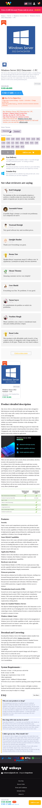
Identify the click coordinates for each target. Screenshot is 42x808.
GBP (12, 139)
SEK (17, 143)
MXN (18, 139)
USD (3, 139)
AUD (33, 139)
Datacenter (6, 131)
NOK (27, 143)
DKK (22, 143)
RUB (23, 139)
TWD (28, 139)
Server (9, 16)
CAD (3, 143)
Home (3, 16)
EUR (8, 139)
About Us (21, 794)
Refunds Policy (21, 791)
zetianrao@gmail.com (10, 773)
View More (36, 695)
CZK (8, 143)
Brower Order (21, 784)
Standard (17, 131)
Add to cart (28, 152)
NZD (8, 147)
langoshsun (29, 773)
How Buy (21, 781)
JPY (12, 147)
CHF (36, 143)
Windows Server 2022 (21, 16)
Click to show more (21, 353)
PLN (31, 143)
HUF (22, 147)
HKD (17, 147)
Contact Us (21, 797)
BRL (38, 139)
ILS (13, 143)
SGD (3, 147)
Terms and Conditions (21, 787)
